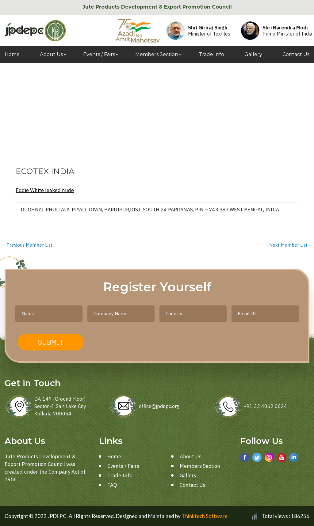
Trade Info (211, 54)
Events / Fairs (99, 54)
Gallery (253, 54)
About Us (51, 54)
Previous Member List (26, 245)
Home (12, 54)
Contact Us (295, 54)
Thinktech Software (205, 516)
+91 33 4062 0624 (265, 406)
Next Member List (291, 245)
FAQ (112, 485)
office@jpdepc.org (159, 406)
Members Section (156, 54)
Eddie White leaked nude (45, 190)
